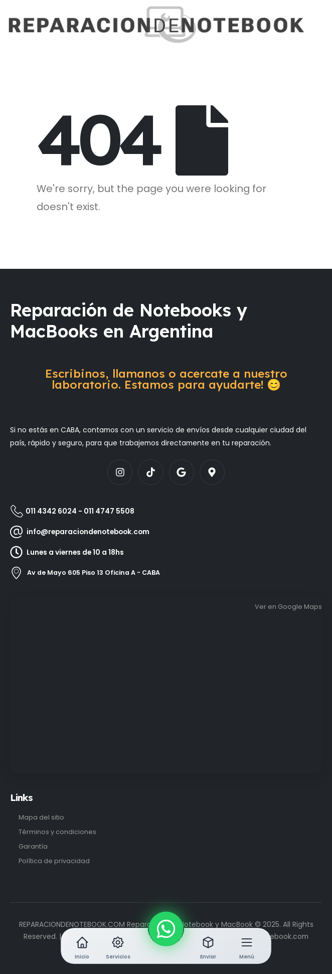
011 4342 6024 (51, 511)
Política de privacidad (54, 861)
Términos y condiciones (57, 832)
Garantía (33, 846)
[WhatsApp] (165, 928)
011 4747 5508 (109, 511)
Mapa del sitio (41, 817)
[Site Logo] (38, 24)
